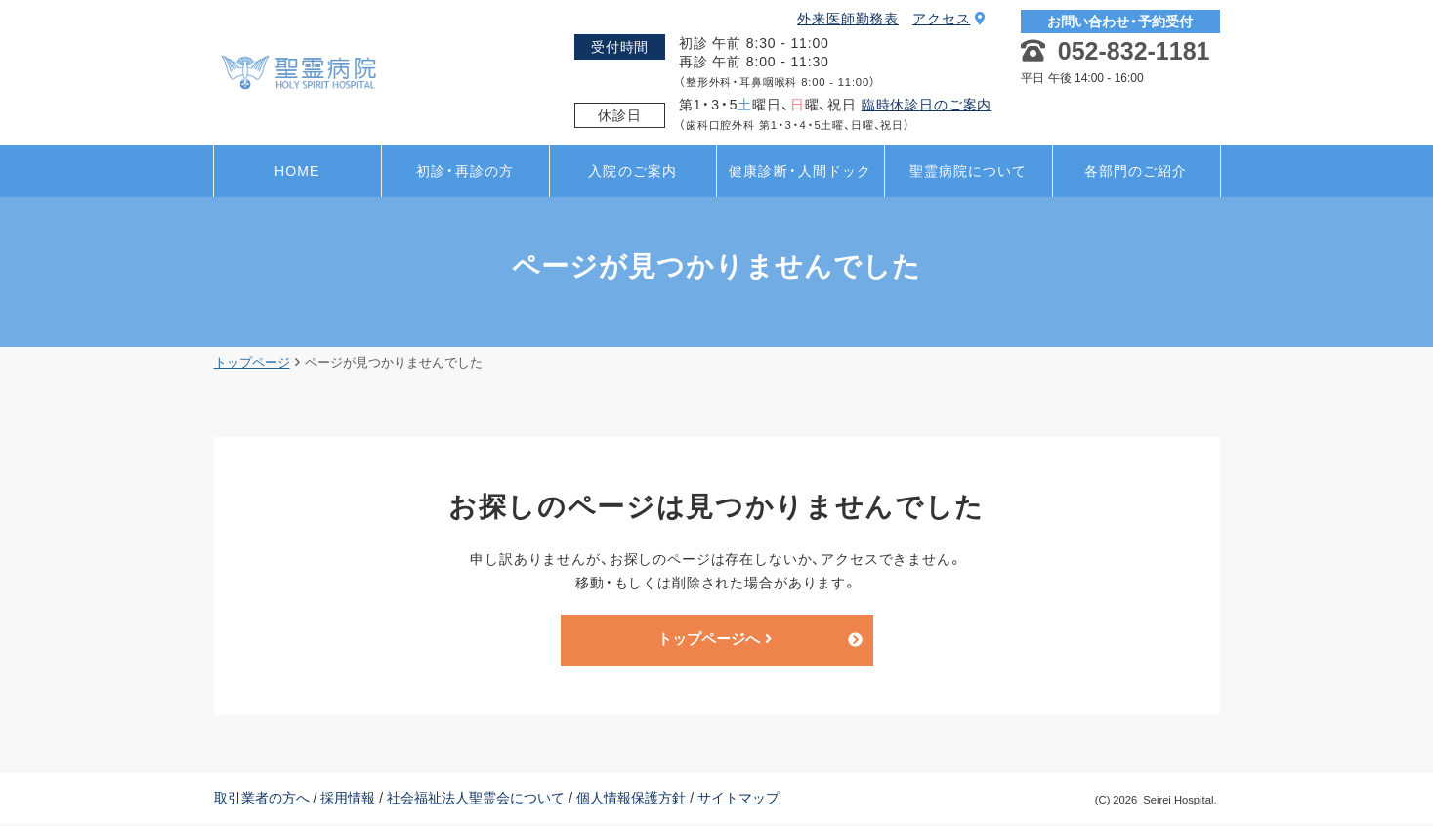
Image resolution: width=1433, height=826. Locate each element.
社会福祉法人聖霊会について (476, 799)
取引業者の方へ (262, 799)
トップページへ (714, 640)
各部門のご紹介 (1136, 171)
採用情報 (347, 799)
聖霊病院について (968, 171)
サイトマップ (738, 799)
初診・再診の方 (465, 171)
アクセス (949, 18)
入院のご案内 (632, 171)
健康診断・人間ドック (800, 171)
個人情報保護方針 (631, 799)
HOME (296, 171)
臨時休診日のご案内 (927, 104)
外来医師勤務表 (848, 18)
